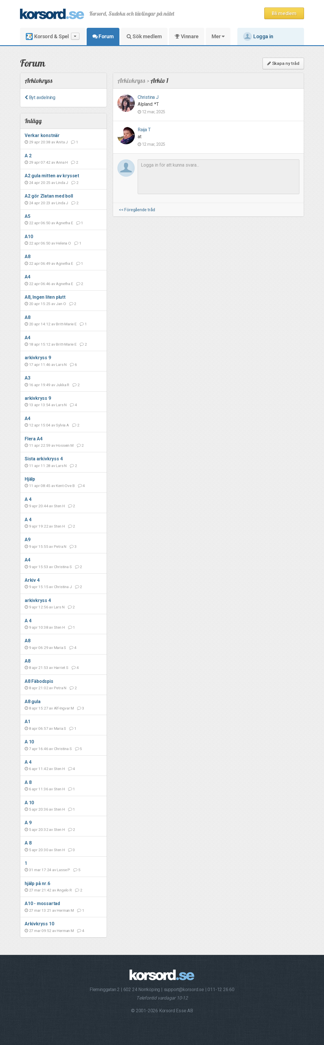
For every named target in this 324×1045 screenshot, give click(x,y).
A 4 (28, 499)
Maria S (60, 647)
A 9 (28, 822)
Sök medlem (144, 36)
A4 (27, 277)
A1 (27, 721)
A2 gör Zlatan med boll (49, 196)
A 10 (29, 742)
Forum (103, 36)
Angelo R (64, 890)
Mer (218, 36)
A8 (27, 256)
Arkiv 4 (32, 580)
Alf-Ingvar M (64, 708)
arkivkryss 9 (38, 357)
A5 (27, 216)
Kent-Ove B (65, 485)
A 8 (28, 782)
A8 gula (33, 701)
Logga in (258, 36)
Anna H (62, 162)
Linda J (62, 182)
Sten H (59, 506)
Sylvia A (62, 425)
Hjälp (30, 479)
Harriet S (61, 667)
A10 (29, 236)
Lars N (61, 364)
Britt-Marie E (66, 324)
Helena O (63, 243)
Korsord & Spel (52, 36)
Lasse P (63, 869)
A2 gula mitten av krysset (52, 175)
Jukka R (62, 384)
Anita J (62, 142)
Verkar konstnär (42, 135)
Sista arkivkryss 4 (44, 459)
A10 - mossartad (42, 903)
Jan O (61, 303)
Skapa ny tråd (283, 63)
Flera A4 (33, 439)
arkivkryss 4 (38, 600)
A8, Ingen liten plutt (45, 297)
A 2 (28, 155)
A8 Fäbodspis (39, 681)
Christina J (63, 586)
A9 (27, 539)
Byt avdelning (40, 97)
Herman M (65, 910)
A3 (27, 378)
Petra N (60, 546)
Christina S (63, 566)
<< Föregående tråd (137, 210)
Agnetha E (64, 222)
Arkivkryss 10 (39, 924)
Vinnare (186, 36)
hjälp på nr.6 (37, 883)
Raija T (144, 129)
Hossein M (64, 445)
